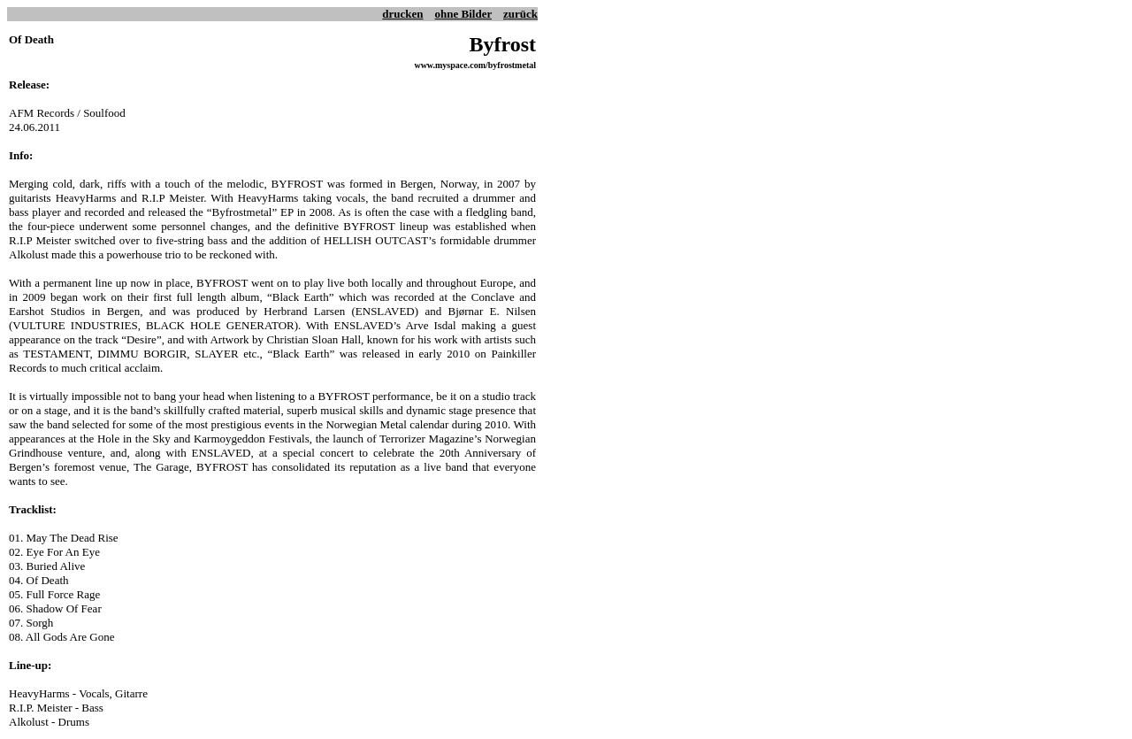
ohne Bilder (463, 13)
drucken (402, 13)
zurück (520, 13)
